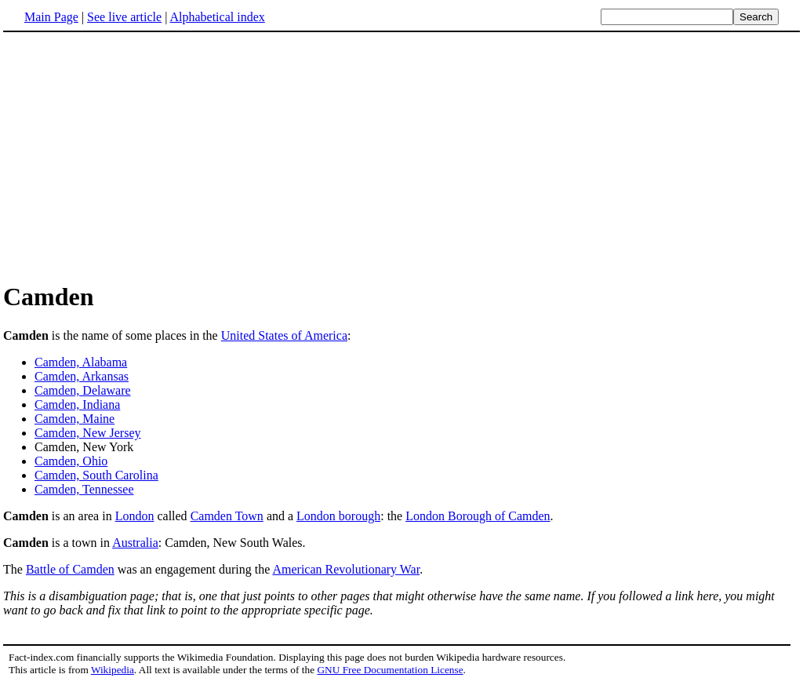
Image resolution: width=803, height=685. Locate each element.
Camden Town (227, 516)
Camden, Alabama (81, 362)
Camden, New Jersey (88, 432)
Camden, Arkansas (82, 376)
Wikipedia (112, 670)
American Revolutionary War (346, 569)
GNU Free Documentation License (390, 670)
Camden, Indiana (77, 404)
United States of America (284, 335)
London (134, 516)
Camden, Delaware (83, 390)
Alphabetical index (216, 17)
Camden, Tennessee (84, 489)
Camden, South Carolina (96, 475)
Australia (135, 542)
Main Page (51, 17)
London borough (338, 516)
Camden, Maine (74, 418)
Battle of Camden (70, 569)
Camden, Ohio (71, 461)
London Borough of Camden (477, 516)
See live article (124, 17)
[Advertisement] (135, 156)
